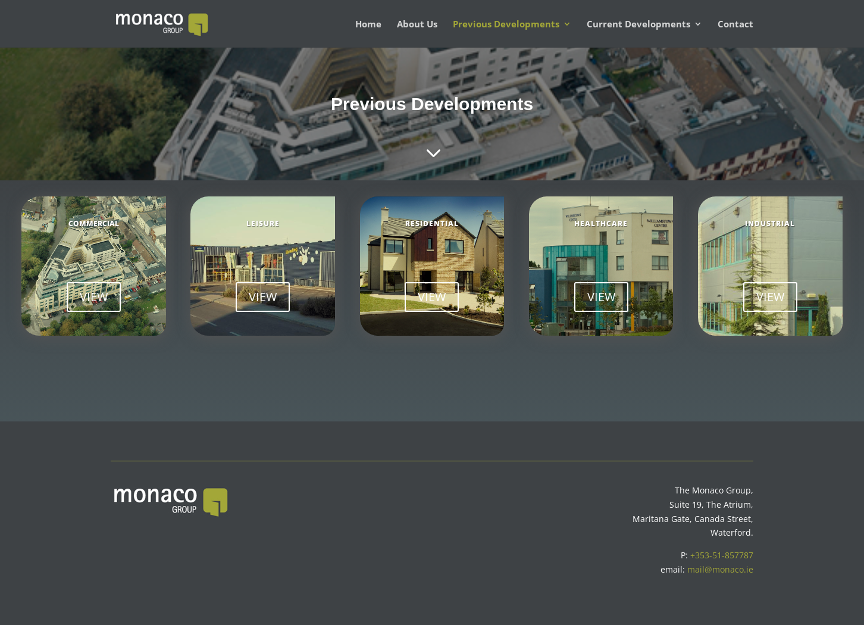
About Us (417, 25)
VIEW (94, 297)
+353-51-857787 (721, 555)
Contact (735, 25)
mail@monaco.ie (720, 569)
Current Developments (638, 25)
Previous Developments (506, 25)
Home (368, 25)
